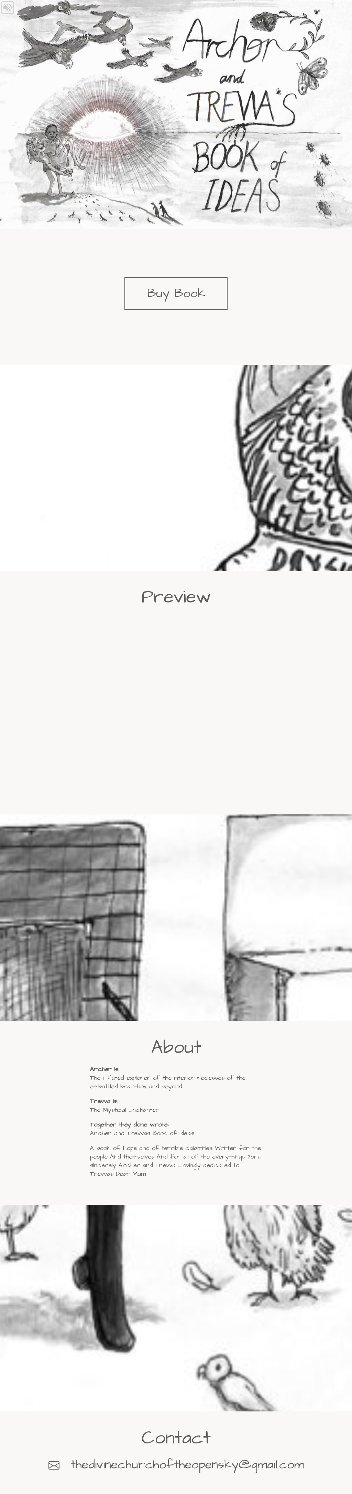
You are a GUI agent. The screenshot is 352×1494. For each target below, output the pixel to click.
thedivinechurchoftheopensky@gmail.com (187, 1464)
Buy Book (176, 293)
